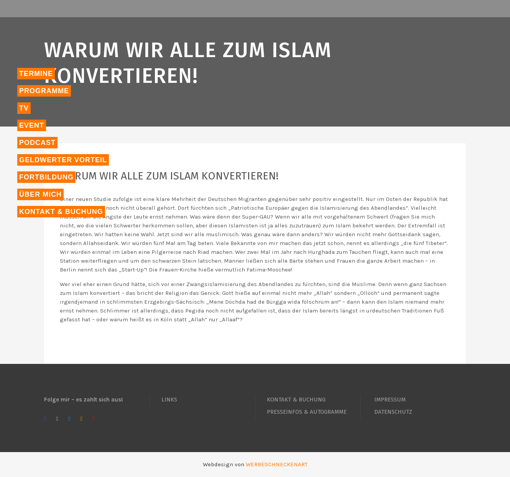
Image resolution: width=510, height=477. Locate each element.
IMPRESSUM (390, 399)
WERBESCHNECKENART (277, 464)
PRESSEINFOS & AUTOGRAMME (307, 411)
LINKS (169, 399)
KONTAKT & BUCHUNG (296, 399)
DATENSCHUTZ (393, 411)
